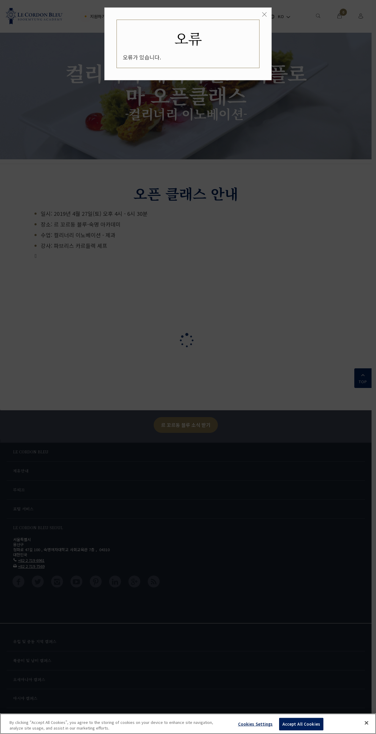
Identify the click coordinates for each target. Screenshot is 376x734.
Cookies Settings (255, 724)
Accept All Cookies (301, 724)
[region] (188, 723)
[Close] (264, 14)
